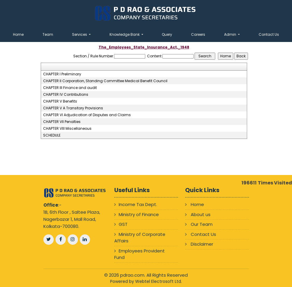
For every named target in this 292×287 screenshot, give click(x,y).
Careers (198, 34)
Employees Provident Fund (139, 254)
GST (123, 224)
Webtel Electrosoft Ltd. (158, 281)
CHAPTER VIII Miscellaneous (67, 128)
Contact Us (269, 34)
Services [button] (80, 34)
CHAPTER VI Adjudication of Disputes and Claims (87, 115)
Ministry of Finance (139, 214)
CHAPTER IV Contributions (65, 94)
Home (18, 34)
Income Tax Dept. (138, 204)
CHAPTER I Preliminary (62, 74)
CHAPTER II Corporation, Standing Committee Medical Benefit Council (105, 81)
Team (48, 34)
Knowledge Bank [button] (125, 34)
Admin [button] (230, 34)
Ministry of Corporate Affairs (139, 237)
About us (201, 214)
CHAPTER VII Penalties (62, 121)
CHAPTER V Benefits (60, 101)
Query (167, 34)
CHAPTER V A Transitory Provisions (73, 108)
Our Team (202, 224)
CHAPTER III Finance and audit (70, 87)
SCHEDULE (52, 135)
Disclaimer (202, 244)
